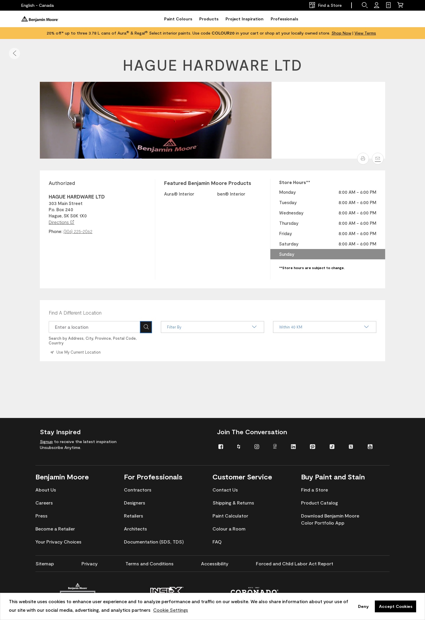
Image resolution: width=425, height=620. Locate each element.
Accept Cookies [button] (395, 606)
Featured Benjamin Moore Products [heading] (207, 183)
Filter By (212, 327)
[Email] (378, 159)
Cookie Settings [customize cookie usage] (170, 610)
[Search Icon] (146, 327)
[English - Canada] (37, 5)
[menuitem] (223, 446)
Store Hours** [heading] (294, 182)
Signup (46, 441)
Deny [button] (363, 606)
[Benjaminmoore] (39, 19)
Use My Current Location (75, 351)
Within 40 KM (324, 327)
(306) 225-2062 (77, 231)
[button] (14, 53)
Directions (61, 222)
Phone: (55, 231)
